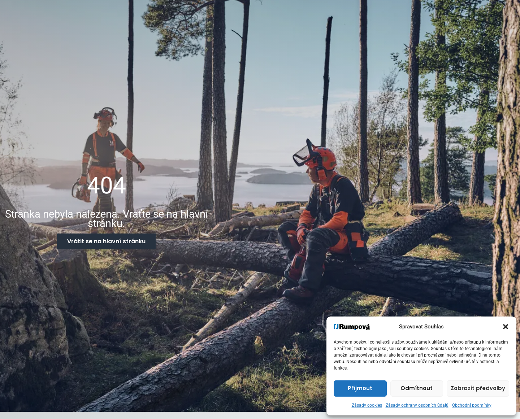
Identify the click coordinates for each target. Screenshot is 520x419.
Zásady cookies (367, 405)
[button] (505, 326)
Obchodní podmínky (471, 405)
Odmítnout (416, 388)
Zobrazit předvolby (478, 388)
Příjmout (360, 388)
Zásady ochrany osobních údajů (417, 405)
